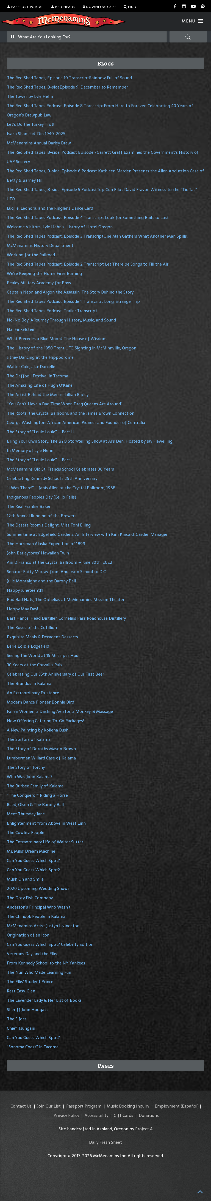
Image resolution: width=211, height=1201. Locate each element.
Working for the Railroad (31, 254)
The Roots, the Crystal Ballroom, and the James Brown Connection (70, 413)
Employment (167, 1106)
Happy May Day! (22, 608)
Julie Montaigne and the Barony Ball (41, 580)
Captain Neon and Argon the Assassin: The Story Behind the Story (70, 292)
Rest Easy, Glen (21, 990)
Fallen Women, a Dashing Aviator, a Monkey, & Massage (60, 711)
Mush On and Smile (25, 879)
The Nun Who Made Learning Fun (39, 972)
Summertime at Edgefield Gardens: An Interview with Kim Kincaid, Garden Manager (87, 534)
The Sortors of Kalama (29, 739)
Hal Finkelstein (21, 329)
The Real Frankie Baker (29, 506)
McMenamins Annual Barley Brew (39, 143)
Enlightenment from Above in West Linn (46, 823)
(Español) (190, 1106)
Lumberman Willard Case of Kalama (41, 758)
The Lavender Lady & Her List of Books (44, 1000)
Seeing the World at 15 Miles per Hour (43, 655)
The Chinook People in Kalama (36, 916)
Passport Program (83, 1106)
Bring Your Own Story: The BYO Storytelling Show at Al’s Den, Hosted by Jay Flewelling (90, 441)
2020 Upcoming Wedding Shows (38, 888)
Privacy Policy (66, 1115)
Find (130, 7)
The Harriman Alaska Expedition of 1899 (46, 543)
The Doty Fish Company (30, 897)
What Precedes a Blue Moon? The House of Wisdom (57, 338)
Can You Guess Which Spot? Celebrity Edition (50, 944)
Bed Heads (63, 7)
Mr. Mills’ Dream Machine (31, 851)
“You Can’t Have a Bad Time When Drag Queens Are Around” (65, 403)
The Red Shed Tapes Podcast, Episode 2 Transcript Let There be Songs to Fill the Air (87, 264)
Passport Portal (25, 7)
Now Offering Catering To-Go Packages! (45, 720)
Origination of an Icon (28, 935)
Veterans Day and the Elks (32, 953)
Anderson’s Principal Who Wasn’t (39, 907)
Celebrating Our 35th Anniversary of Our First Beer (55, 674)
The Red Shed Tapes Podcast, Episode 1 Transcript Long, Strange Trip (73, 301)
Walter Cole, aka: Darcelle (31, 366)
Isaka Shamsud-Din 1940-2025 (36, 133)
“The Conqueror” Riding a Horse (37, 795)
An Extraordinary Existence (33, 692)
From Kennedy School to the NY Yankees (46, 963)
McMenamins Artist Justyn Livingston (43, 925)
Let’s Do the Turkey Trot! (30, 124)
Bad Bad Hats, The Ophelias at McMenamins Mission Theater (65, 599)
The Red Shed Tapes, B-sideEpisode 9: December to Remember (67, 87)
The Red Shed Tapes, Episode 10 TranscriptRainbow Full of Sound (69, 77)
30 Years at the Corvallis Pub (34, 664)
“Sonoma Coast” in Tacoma (33, 1046)
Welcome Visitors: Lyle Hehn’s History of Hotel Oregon (60, 226)
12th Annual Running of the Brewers (41, 515)
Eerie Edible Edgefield (28, 646)
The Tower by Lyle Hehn (30, 96)
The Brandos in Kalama (29, 683)
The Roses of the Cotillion (32, 627)
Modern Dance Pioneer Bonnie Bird (40, 702)
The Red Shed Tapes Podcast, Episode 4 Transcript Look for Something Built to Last (88, 217)
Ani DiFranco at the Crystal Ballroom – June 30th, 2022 (59, 562)
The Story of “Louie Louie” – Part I (40, 459)
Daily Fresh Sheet (105, 1142)
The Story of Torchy (26, 767)
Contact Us (21, 1106)
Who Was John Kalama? (29, 776)
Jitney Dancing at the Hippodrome (40, 357)
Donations (149, 1115)
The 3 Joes (17, 1018)
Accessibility (96, 1115)
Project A (144, 1128)
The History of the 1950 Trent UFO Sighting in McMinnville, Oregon (71, 348)
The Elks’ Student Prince (30, 981)
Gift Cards (123, 1115)
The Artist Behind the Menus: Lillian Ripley (47, 394)
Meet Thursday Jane (26, 813)
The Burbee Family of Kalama (35, 785)
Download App (99, 7)
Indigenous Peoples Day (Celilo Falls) (41, 497)
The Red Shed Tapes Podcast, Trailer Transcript (52, 310)
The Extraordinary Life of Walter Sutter (45, 841)
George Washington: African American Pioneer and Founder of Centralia (76, 422)
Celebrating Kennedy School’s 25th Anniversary (52, 478)
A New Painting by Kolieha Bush (37, 730)
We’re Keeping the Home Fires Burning (44, 273)
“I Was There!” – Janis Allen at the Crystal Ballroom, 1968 (61, 487)
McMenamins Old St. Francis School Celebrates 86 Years (60, 469)
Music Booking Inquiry (128, 1106)
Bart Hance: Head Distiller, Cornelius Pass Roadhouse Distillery (66, 618)
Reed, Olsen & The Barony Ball (35, 804)
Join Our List (49, 1106)
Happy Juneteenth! (25, 590)
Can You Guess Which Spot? (33, 860)
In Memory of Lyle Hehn (30, 450)
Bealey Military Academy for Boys (39, 282)
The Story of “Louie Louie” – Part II (40, 431)
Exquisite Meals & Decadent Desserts (42, 636)
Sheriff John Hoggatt (27, 1009)
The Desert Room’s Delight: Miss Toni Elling (49, 525)
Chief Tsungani (21, 1028)
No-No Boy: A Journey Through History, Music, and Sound (61, 320)
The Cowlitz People (25, 832)
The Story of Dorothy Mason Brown (41, 748)
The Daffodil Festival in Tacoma (37, 375)
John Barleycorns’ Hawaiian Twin (38, 553)
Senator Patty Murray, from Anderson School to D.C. (57, 571)
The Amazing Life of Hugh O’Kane (40, 385)
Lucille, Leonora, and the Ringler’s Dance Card (50, 208)
